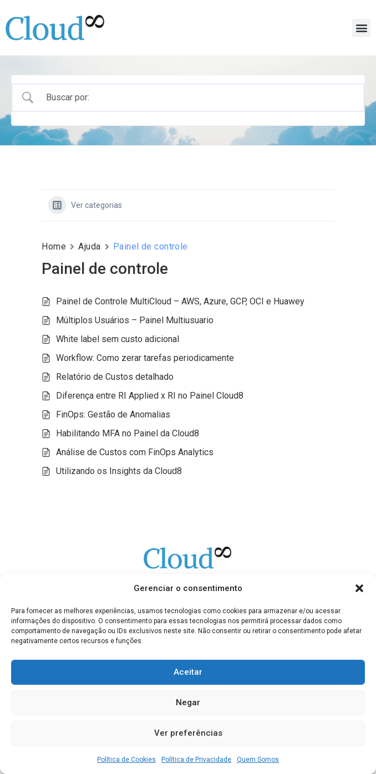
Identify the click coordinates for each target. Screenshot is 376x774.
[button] (359, 588)
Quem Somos (258, 759)
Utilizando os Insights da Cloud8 (119, 471)
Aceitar (188, 672)
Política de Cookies (126, 759)
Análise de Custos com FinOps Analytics (135, 452)
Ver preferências (188, 733)
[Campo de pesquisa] (198, 97)
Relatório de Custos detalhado (115, 376)
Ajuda (89, 246)
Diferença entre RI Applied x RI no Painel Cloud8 (149, 395)
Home (54, 246)
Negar (188, 702)
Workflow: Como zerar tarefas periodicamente (145, 358)
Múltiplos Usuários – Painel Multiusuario (135, 320)
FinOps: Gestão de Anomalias (113, 414)
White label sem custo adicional (117, 339)
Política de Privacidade (196, 759)
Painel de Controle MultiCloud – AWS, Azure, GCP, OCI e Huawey (180, 301)
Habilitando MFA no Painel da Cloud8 (127, 433)
